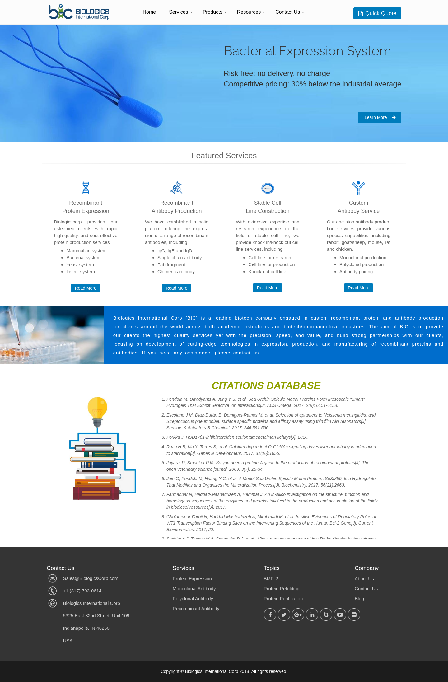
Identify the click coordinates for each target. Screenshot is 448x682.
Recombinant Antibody (196, 608)
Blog (359, 598)
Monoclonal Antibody (194, 588)
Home (149, 12)
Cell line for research (269, 257)
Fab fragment (171, 264)
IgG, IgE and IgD (174, 250)
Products (212, 12)
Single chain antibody (179, 257)
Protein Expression (192, 578)
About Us (364, 578)
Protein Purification (283, 598)
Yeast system (80, 264)
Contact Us (287, 12)
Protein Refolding (282, 588)
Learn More (380, 117)
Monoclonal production (362, 257)
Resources (249, 12)
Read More (85, 288)
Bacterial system (83, 257)
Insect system (80, 271)
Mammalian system (86, 250)
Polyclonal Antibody (193, 598)
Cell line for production (271, 264)
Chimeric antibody (176, 271)
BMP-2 (271, 578)
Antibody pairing (356, 271)
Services (178, 12)
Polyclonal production (361, 264)
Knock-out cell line (267, 271)
